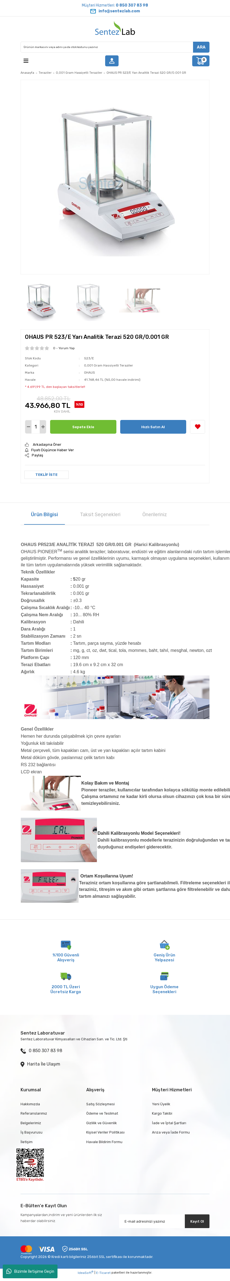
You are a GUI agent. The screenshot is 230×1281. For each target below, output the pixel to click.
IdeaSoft (85, 1272)
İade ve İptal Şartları (169, 1123)
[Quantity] (35, 426)
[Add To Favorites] (197, 427)
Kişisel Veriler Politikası (105, 1132)
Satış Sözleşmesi (100, 1104)
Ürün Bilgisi (44, 515)
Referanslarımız (34, 1113)
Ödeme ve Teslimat (102, 1113)
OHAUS (89, 372)
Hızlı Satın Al (153, 427)
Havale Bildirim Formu (104, 1142)
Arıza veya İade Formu (171, 1132)
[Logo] (115, 29)
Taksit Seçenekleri (100, 515)
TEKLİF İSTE (46, 475)
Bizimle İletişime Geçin (30, 1271)
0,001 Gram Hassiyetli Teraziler (108, 365)
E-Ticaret (103, 1273)
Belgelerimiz (31, 1123)
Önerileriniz (154, 515)
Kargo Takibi (162, 1113)
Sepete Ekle (83, 427)
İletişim (27, 1142)
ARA (201, 47)
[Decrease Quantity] (28, 426)
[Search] (115, 47)
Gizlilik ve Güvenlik (101, 1123)
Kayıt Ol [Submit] (197, 1221)
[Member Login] (111, 60)
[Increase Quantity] (43, 426)
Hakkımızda (30, 1104)
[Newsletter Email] (164, 1221)
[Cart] (200, 60)
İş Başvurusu (31, 1132)
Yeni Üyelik (161, 1104)
